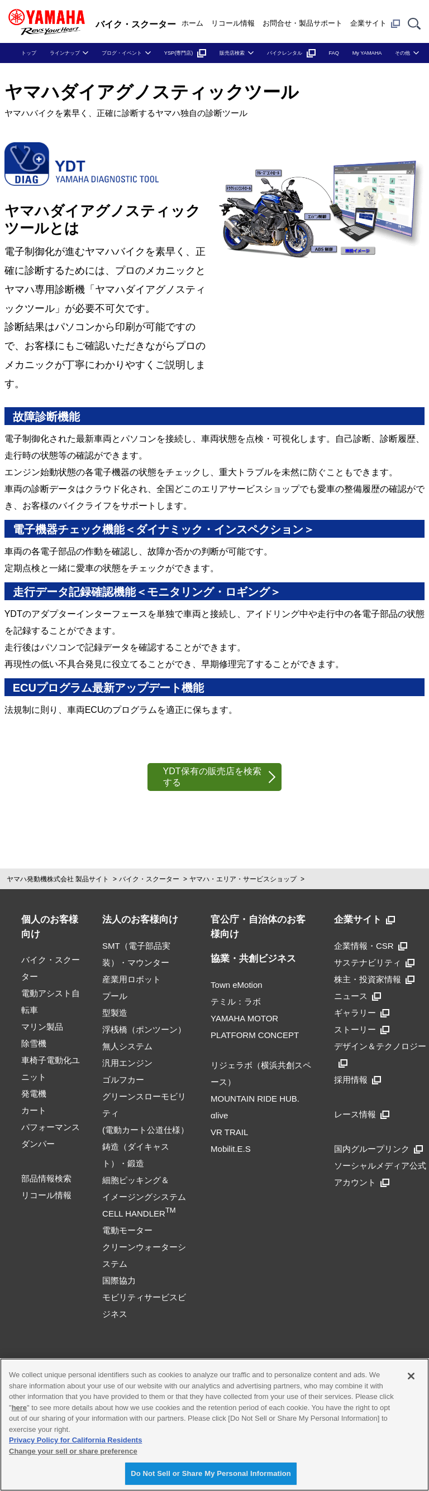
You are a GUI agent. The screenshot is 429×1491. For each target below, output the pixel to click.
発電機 (33, 1093)
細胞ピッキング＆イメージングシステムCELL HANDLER (144, 1196)
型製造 (114, 1012)
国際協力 (119, 1280)
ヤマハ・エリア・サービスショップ (243, 879)
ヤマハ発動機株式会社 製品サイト (58, 879)
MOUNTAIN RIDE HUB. (255, 1098)
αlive (219, 1115)
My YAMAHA (367, 53)
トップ (28, 53)
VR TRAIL (229, 1132)
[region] (214, 1424)
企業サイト (375, 23)
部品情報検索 (46, 1178)
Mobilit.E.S (231, 1149)
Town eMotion (237, 985)
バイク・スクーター (149, 879)
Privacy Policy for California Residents (75, 1440)
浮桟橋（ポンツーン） (144, 1029)
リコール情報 (233, 23)
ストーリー (361, 1029)
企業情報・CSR (370, 945)
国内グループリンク (378, 1149)
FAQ (333, 53)
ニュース (357, 996)
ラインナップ (65, 53)
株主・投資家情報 (374, 979)
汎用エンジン (127, 1063)
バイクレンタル (291, 53)
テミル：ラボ (236, 1001)
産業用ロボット (131, 979)
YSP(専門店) (185, 53)
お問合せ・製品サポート (302, 23)
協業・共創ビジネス (253, 958)
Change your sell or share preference (73, 1451)
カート (33, 1110)
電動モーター (127, 1230)
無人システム (127, 1046)
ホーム (192, 23)
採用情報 (357, 1079)
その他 (402, 53)
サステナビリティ (374, 962)
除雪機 (33, 1043)
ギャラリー (361, 1012)
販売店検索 (232, 53)
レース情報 (361, 1114)
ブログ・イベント (122, 53)
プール (114, 996)
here (19, 1407)
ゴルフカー (123, 1079)
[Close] (411, 1376)
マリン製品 (42, 1026)
